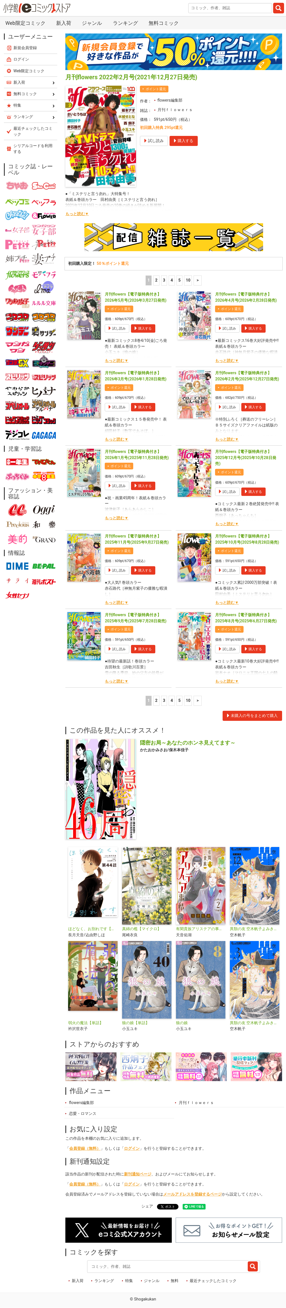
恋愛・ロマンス (82, 1113)
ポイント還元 (156, 89)
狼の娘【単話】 (135, 1023)
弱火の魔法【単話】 (85, 1023)
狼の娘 (182, 1023)
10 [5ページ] (188, 280)
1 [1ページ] (148, 280)
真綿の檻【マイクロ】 (141, 929)
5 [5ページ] (179, 280)
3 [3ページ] (164, 280)
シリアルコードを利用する (33, 148)
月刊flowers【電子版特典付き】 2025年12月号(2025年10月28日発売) (245, 457)
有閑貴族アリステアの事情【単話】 (200, 929)
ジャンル (92, 23)
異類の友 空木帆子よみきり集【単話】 (254, 929)
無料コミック (164, 23)
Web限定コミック (25, 23)
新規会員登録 (25, 47)
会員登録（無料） (85, 1148)
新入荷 (63, 23)
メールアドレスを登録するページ (192, 1194)
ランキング (125, 23)
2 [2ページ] (156, 280)
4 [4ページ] (172, 280)
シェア (147, 1206)
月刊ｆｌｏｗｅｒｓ (175, 109)
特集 (129, 1280)
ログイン (132, 1148)
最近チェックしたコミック (213, 1280)
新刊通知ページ (137, 1174)
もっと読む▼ (77, 214)
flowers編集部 (170, 100)
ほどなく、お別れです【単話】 (93, 929)
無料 (174, 1280)
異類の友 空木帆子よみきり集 (254, 1023)
